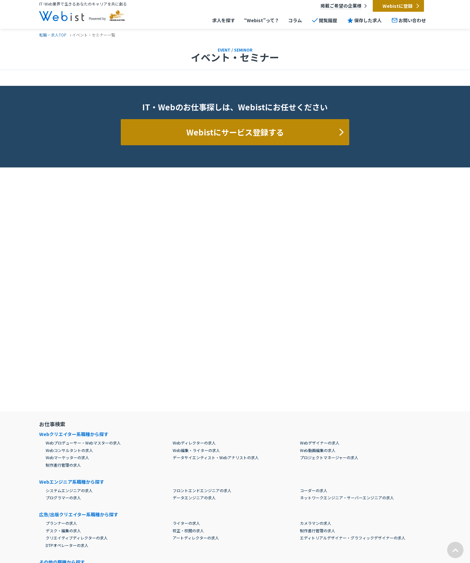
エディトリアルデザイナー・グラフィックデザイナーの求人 (352, 537)
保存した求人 (364, 20)
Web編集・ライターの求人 (196, 450)
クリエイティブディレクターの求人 (77, 537)
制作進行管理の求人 (63, 465)
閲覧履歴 (324, 20)
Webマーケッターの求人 (67, 457)
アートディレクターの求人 (196, 537)
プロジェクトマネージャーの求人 (329, 457)
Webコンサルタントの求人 (69, 450)
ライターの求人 (186, 523)
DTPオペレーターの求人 (67, 545)
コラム (295, 20)
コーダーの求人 (313, 490)
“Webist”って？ (261, 20)
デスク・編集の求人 (63, 530)
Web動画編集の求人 (318, 450)
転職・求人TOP (53, 35)
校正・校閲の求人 (188, 530)
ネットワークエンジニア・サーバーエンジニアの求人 (347, 497)
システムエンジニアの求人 (69, 490)
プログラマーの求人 (63, 497)
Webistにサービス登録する (266, 132)
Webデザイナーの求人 (319, 443)
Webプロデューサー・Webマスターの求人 (83, 443)
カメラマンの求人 (315, 523)
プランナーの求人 (61, 523)
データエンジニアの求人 (194, 497)
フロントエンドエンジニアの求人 (202, 490)
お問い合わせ (408, 20)
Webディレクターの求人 (194, 443)
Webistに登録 (401, 6)
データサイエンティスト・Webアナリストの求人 (216, 457)
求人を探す (223, 20)
